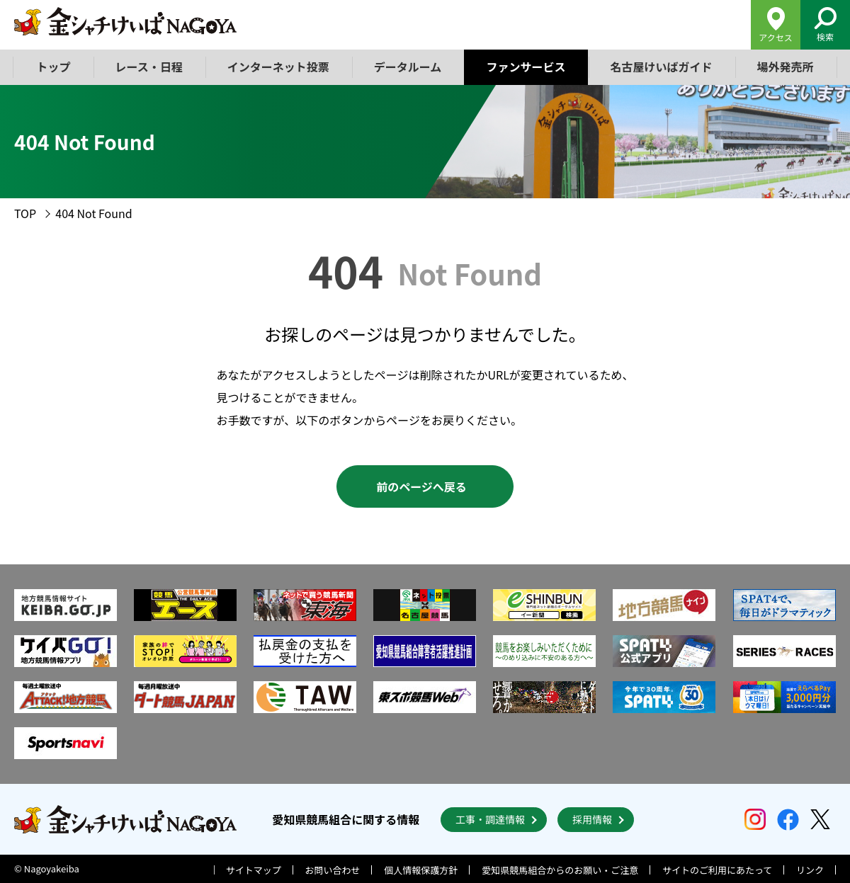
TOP (25, 213)
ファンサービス (525, 66)
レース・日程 (149, 66)
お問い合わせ (333, 870)
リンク (810, 870)
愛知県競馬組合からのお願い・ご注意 (560, 870)
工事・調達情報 (490, 819)
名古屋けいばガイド (661, 66)
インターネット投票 (278, 66)
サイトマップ (253, 870)
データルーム (408, 66)
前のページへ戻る (421, 486)
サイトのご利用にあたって (717, 870)
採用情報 (592, 819)
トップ (54, 66)
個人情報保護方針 (421, 870)
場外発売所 (784, 66)
